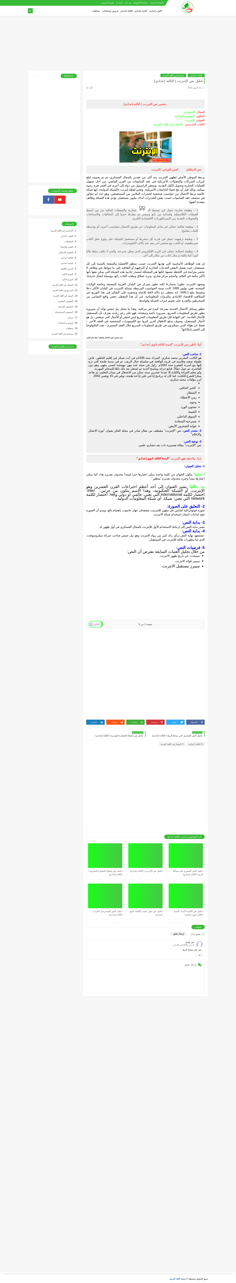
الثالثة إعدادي (126, 11)
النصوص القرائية (65, 306)
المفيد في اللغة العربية (63, 296)
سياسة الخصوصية (140, 2)
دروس (70, 317)
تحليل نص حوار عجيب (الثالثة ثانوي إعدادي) (146, 913)
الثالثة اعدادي (196, 75)
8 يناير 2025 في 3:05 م (183, 945)
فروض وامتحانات (110, 11)
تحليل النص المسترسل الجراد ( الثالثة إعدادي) (107, 913)
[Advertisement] (118, 45)
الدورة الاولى (67, 274)
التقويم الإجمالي (66, 252)
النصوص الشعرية (65, 301)
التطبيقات (68, 241)
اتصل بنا (119, 2)
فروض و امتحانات (65, 323)
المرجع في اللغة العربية (62, 290)
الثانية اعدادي (67, 263)
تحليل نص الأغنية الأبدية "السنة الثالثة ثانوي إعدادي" (188, 913)
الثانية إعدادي (141, 11)
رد (199, 954)
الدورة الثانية (67, 279)
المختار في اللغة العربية (173, 75)
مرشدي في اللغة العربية (62, 334)
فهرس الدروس (107, 2)
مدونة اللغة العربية (177, 1279)
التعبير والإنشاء (66, 247)
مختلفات (96, 11)
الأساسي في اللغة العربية (62, 230)
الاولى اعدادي (67, 236)
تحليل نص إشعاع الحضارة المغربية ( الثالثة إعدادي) (105, 873)
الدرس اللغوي (67, 268)
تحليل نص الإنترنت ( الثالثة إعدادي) (146, 871)
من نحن (128, 2)
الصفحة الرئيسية (156, 2)
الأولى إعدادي (155, 11)
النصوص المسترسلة (64, 312)
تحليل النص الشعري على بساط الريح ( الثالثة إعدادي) (188, 873)
